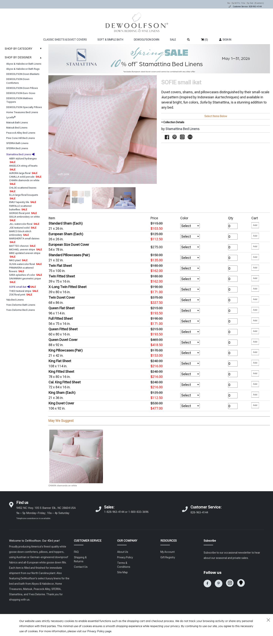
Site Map (122, 572)
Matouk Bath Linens (17, 122)
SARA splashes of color (25, 274)
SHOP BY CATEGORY (24, 48)
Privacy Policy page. (99, 631)
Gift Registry (167, 557)
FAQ (76, 551)
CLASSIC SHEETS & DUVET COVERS (65, 39)
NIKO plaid (18, 260)
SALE (173, 39)
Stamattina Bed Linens (20, 154)
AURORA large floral (23, 173)
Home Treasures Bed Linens (22, 112)
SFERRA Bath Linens (17, 143)
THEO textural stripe (23, 291)
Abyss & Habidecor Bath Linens (23, 63)
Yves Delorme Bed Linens (20, 310)
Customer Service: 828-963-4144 (247, 6)
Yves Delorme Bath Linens (20, 304)
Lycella (11, 117)
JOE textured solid (22, 227)
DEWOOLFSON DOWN (146, 39)
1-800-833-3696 (138, 512)
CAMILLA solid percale (25, 176)
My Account (167, 551)
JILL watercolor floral (24, 223)
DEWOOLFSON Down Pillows (22, 88)
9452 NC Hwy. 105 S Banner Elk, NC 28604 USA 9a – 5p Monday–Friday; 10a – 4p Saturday (46, 513)
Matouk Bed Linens (16, 127)
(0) (204, 39)
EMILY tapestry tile (22, 202)
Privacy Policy (125, 557)
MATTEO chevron (22, 245)
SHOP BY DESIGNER (24, 57)
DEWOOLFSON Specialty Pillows (24, 107)
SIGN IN (225, 39)
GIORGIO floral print (23, 213)
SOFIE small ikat (22, 286)
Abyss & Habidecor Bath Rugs (23, 68)
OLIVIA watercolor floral (25, 264)
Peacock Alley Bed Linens (20, 132)
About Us (122, 551)
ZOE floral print (20, 294)
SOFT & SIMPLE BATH (110, 39)
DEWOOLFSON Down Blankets (22, 74)
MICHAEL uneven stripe (25, 249)
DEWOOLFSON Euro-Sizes (20, 93)
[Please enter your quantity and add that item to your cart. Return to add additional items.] (255, 225)
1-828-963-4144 (114, 512)
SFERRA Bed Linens (17, 148)
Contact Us (81, 566)
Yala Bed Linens (15, 299)
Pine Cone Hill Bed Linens (20, 138)
